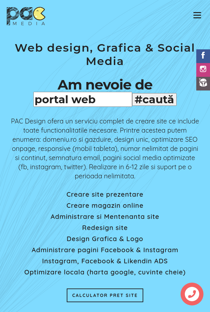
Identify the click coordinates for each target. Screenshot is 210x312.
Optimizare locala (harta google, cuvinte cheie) (105, 272)
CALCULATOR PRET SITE (105, 295)
